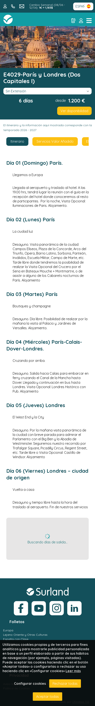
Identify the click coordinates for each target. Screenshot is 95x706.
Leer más (73, 671)
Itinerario (17, 141)
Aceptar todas (47, 696)
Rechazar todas (65, 683)
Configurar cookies (30, 683)
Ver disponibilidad (74, 111)
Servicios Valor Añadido (55, 141)
